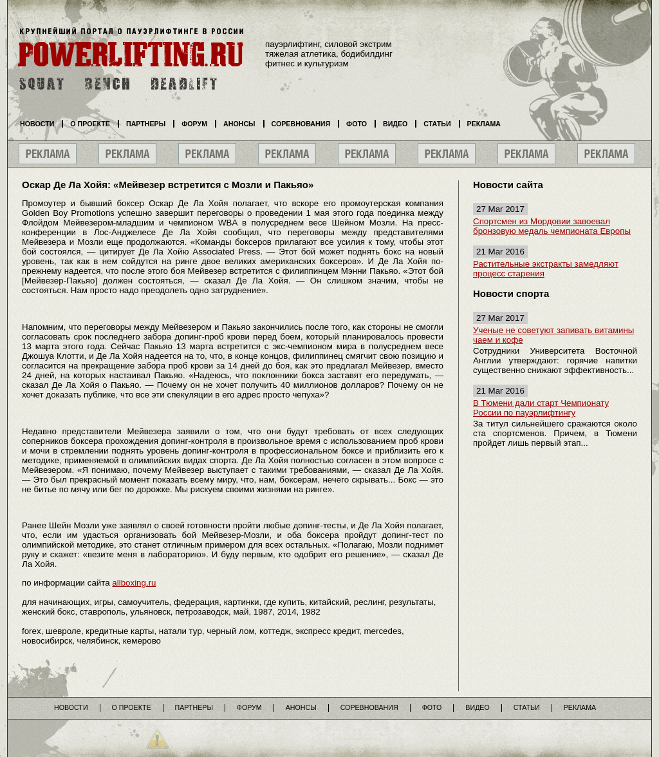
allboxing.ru (134, 583)
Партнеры (145, 124)
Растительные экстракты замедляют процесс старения (545, 268)
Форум (194, 124)
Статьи (436, 124)
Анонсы (239, 124)
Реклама (484, 124)
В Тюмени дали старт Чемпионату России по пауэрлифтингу (541, 407)
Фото (356, 124)
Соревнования (301, 124)
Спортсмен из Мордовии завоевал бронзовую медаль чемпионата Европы (552, 226)
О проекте (90, 124)
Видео (395, 124)
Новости (37, 124)
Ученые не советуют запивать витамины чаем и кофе (553, 335)
